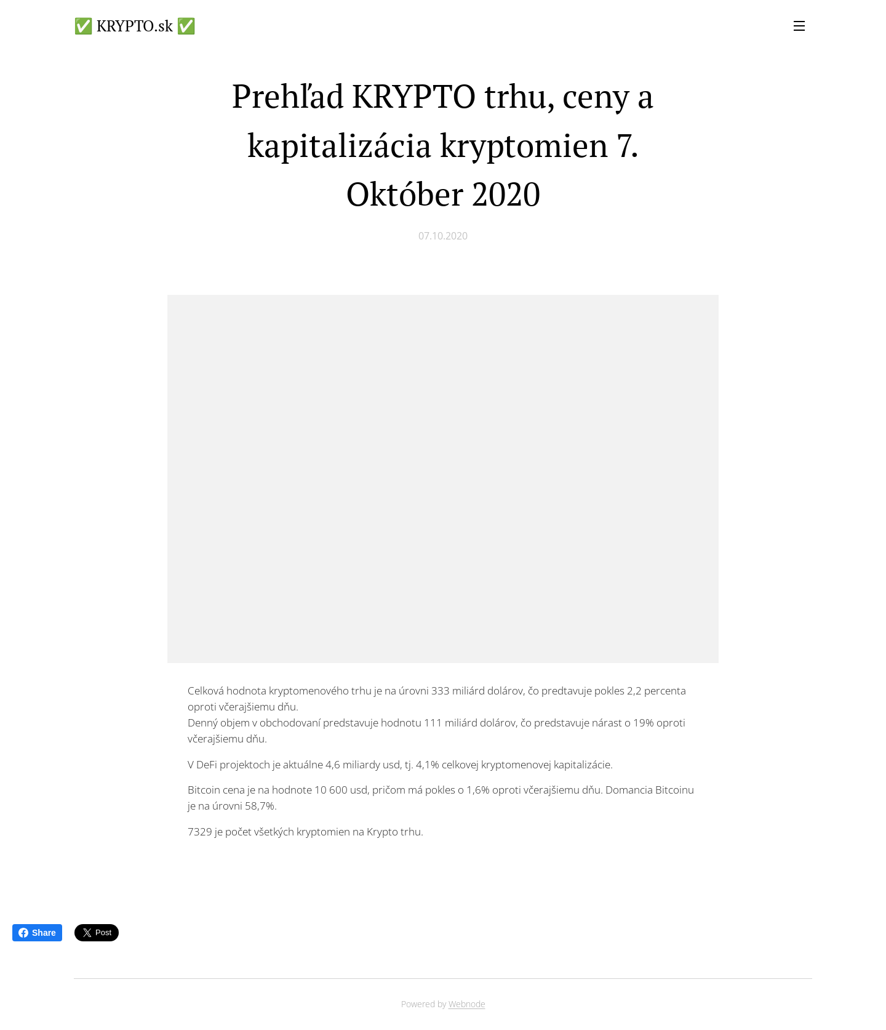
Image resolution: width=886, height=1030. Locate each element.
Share (37, 933)
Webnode (467, 1004)
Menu (799, 25)
